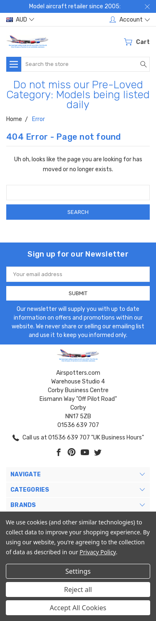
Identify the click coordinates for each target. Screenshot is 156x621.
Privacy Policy (97, 552)
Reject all (78, 589)
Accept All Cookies (78, 607)
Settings (78, 571)
